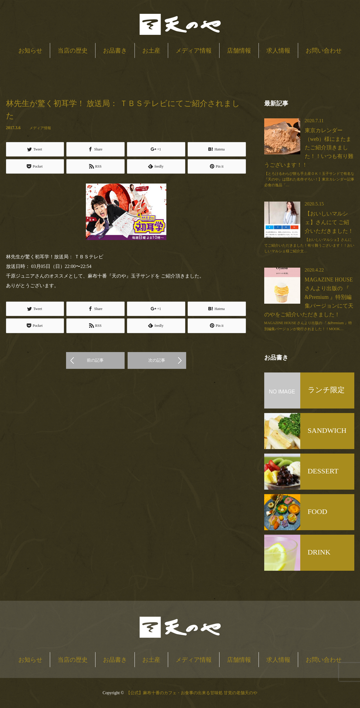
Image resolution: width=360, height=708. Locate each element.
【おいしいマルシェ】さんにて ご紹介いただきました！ (329, 222)
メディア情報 (194, 50)
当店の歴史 (73, 50)
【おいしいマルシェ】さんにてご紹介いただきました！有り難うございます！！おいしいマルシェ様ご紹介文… (309, 245)
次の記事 (156, 360)
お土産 (151, 50)
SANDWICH (327, 430)
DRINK (319, 552)
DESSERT (323, 471)
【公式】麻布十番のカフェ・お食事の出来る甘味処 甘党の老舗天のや (192, 693)
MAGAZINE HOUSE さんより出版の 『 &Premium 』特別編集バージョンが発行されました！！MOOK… (308, 326)
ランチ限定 (326, 390)
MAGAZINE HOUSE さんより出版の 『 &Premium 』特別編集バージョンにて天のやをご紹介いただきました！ (308, 297)
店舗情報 (239, 50)
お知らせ (30, 50)
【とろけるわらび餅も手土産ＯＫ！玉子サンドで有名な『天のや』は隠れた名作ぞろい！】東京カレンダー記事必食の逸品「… (309, 179)
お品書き (115, 50)
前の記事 (95, 360)
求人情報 (278, 50)
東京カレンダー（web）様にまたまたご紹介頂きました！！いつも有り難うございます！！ (308, 147)
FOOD (317, 511)
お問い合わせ (324, 50)
